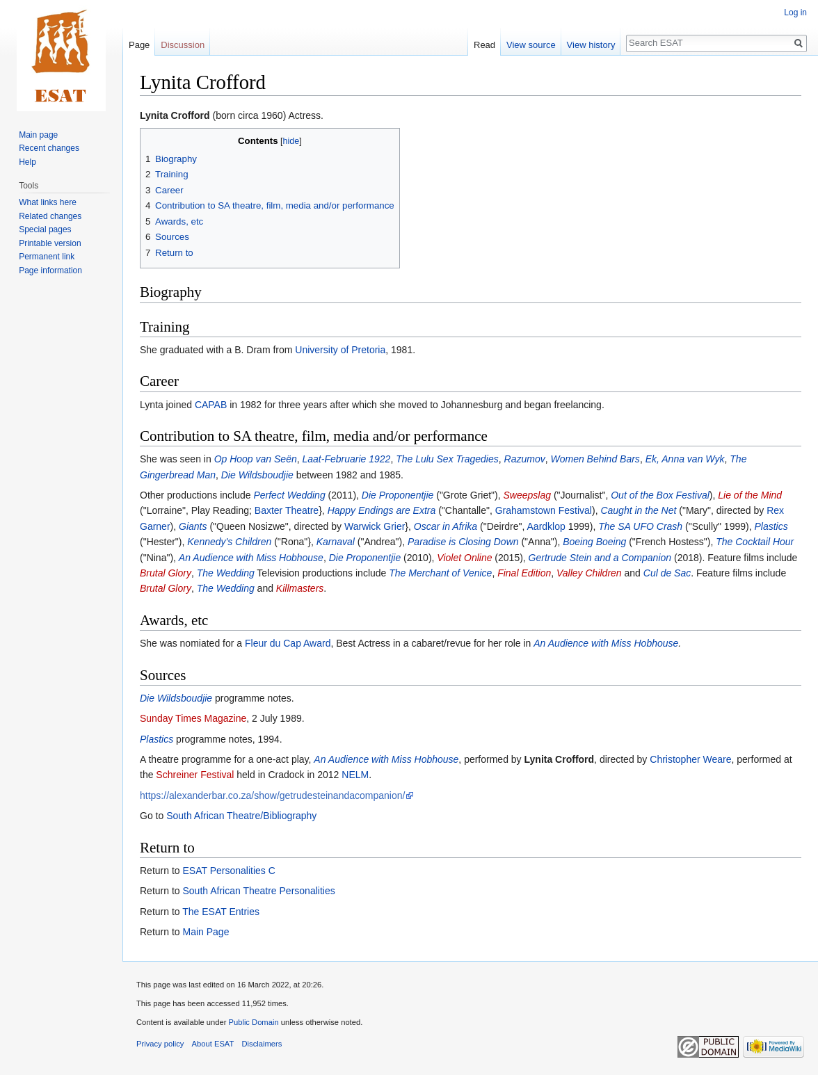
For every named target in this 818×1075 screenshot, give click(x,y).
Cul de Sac (667, 573)
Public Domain (253, 1022)
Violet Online (464, 557)
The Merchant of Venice (440, 573)
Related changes (50, 216)
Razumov (524, 458)
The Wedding (226, 573)
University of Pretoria (340, 349)
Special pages (45, 229)
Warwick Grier (374, 526)
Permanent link (46, 256)
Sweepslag (528, 495)
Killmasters (299, 588)
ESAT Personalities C (228, 870)
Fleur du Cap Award (287, 643)
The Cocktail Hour (755, 541)
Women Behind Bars (594, 458)
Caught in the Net (638, 510)
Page (139, 45)
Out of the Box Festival (660, 495)
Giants (193, 526)
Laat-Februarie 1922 (347, 458)
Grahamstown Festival (543, 510)
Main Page (205, 931)
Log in (795, 12)
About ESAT (213, 1044)
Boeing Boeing (594, 541)
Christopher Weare (690, 759)
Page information (50, 270)
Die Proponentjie (398, 495)
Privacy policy (160, 1044)
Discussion (183, 45)
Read (484, 45)
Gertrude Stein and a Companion (600, 557)
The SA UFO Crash (640, 526)
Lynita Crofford (175, 115)
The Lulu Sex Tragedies (447, 458)
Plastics (770, 526)
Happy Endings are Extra (382, 510)
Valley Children (589, 573)
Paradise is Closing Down (463, 541)
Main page (38, 135)
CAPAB (211, 404)
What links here (48, 202)
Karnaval (335, 541)
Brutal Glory (165, 573)
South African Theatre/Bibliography (241, 815)
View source (531, 45)
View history (591, 45)
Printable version (50, 243)
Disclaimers (262, 1044)
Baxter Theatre (287, 510)
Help (27, 162)
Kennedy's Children (229, 541)
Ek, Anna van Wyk (685, 458)
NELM (355, 774)
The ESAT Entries (220, 911)
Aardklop (546, 526)
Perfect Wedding (289, 495)
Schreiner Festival (195, 774)
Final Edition (524, 573)
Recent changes (49, 148)
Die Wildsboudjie (257, 474)
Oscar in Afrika (445, 526)
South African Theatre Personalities (258, 890)
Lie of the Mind (750, 495)
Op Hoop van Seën (255, 458)
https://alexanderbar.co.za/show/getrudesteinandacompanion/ (272, 795)
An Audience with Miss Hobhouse (251, 557)
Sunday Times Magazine (193, 718)
